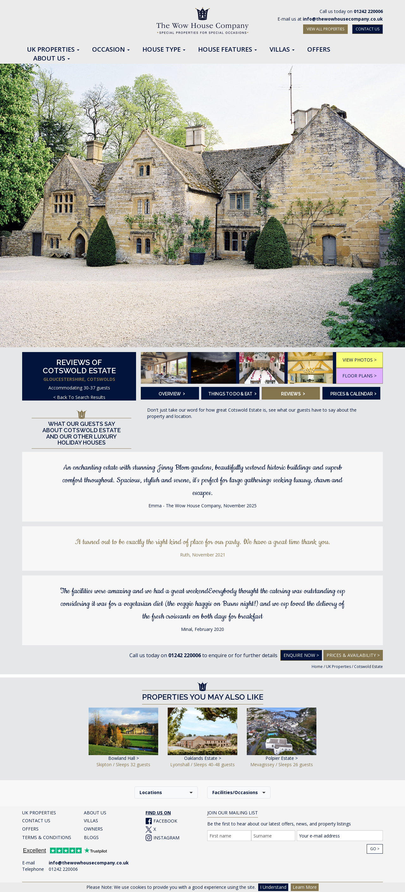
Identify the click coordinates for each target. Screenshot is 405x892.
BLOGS (91, 837)
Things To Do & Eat (231, 393)
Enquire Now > (301, 655)
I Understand (273, 887)
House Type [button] (163, 50)
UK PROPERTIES (39, 813)
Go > (374, 848)
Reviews (293, 393)
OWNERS (93, 829)
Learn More (305, 887)
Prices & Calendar (353, 393)
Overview (172, 393)
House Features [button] (227, 50)
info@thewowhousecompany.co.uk (343, 19)
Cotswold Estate (368, 666)
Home (317, 666)
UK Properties (338, 666)
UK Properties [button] (53, 50)
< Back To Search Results (79, 397)
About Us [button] (51, 58)
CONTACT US (367, 29)
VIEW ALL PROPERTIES (325, 29)
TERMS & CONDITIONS (46, 837)
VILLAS (91, 821)
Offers (318, 50)
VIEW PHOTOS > (360, 360)
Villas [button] (282, 50)
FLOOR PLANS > (359, 376)
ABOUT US (95, 813)
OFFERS (30, 829)
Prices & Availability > (353, 655)
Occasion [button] (111, 50)
